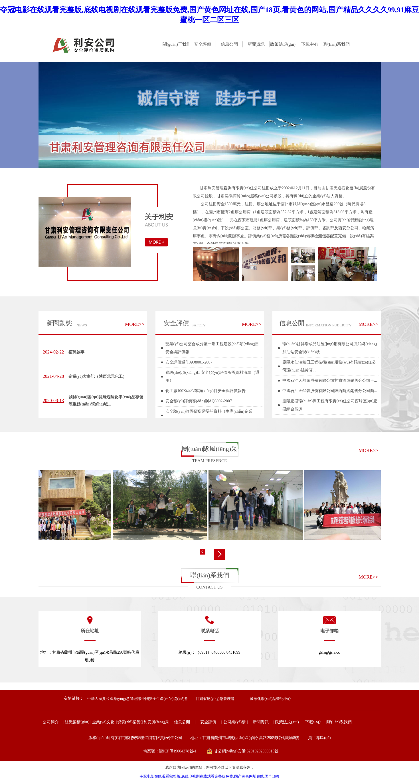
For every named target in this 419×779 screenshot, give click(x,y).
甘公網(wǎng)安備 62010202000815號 (246, 751)
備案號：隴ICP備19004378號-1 (170, 751)
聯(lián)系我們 (209, 575)
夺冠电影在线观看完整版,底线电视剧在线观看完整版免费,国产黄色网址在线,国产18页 (209, 776)
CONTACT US (209, 587)
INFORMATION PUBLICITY (329, 325)
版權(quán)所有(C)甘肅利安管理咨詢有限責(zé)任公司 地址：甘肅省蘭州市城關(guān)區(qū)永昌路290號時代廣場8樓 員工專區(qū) (209, 738)
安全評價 (176, 323)
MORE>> (134, 324)
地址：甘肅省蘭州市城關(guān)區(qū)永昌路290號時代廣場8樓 (89, 656)
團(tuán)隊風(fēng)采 (209, 448)
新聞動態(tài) (59, 326)
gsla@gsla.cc (329, 652)
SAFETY (199, 325)
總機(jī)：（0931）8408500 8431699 (209, 652)
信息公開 (291, 323)
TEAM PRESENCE (209, 460)
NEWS (81, 325)
